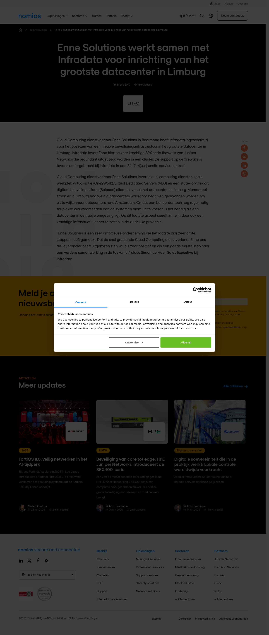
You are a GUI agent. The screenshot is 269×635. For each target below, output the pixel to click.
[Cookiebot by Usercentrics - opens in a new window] (195, 290)
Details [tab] (134, 301)
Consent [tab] (80, 302)
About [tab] (188, 301)
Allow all (185, 342)
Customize (134, 342)
